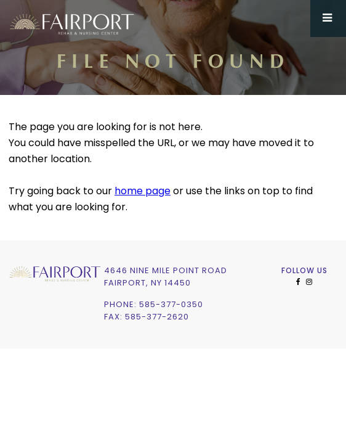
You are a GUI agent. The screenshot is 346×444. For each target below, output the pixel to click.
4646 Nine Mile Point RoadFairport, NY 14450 (165, 277)
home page (143, 192)
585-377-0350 (171, 304)
